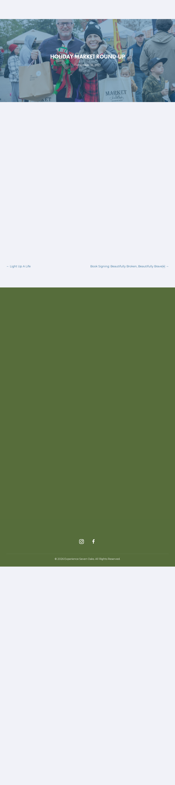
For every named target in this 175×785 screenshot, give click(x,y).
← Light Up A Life (18, 485)
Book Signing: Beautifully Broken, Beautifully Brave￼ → (129, 485)
